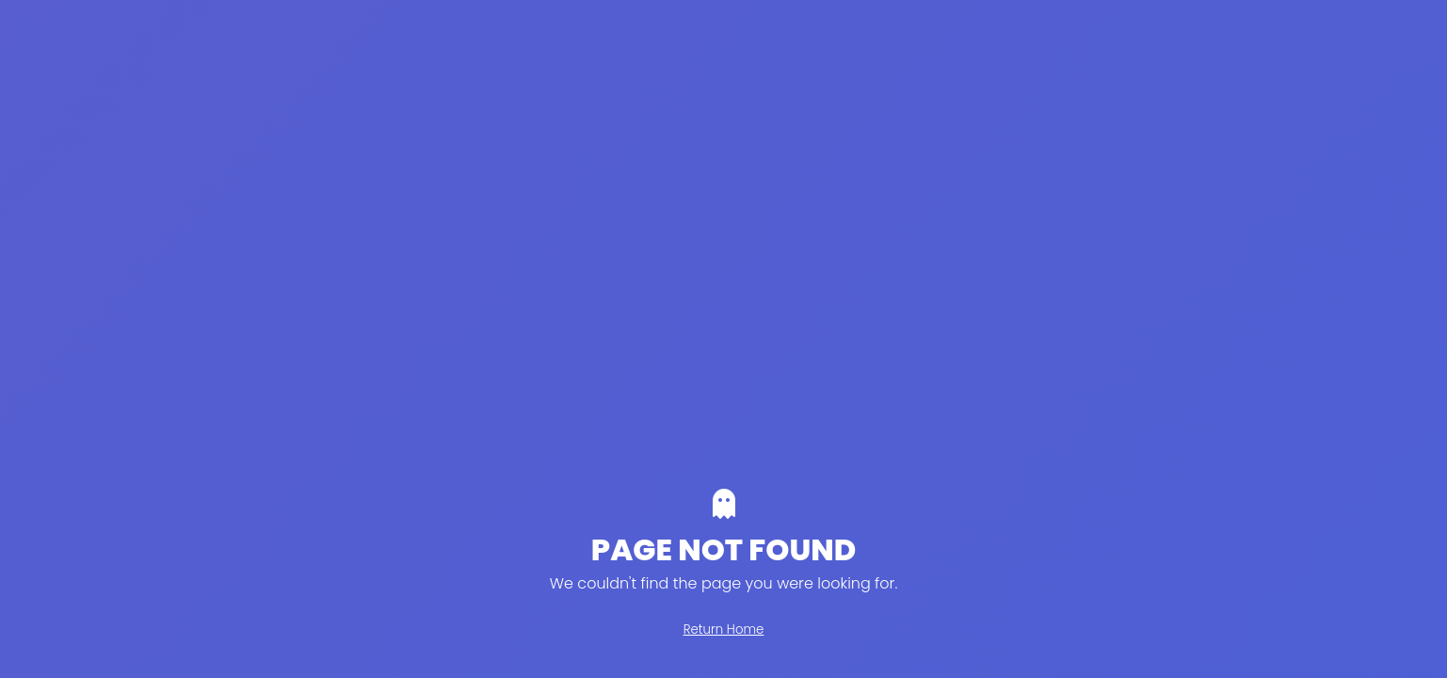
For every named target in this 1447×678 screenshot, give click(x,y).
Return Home (723, 629)
